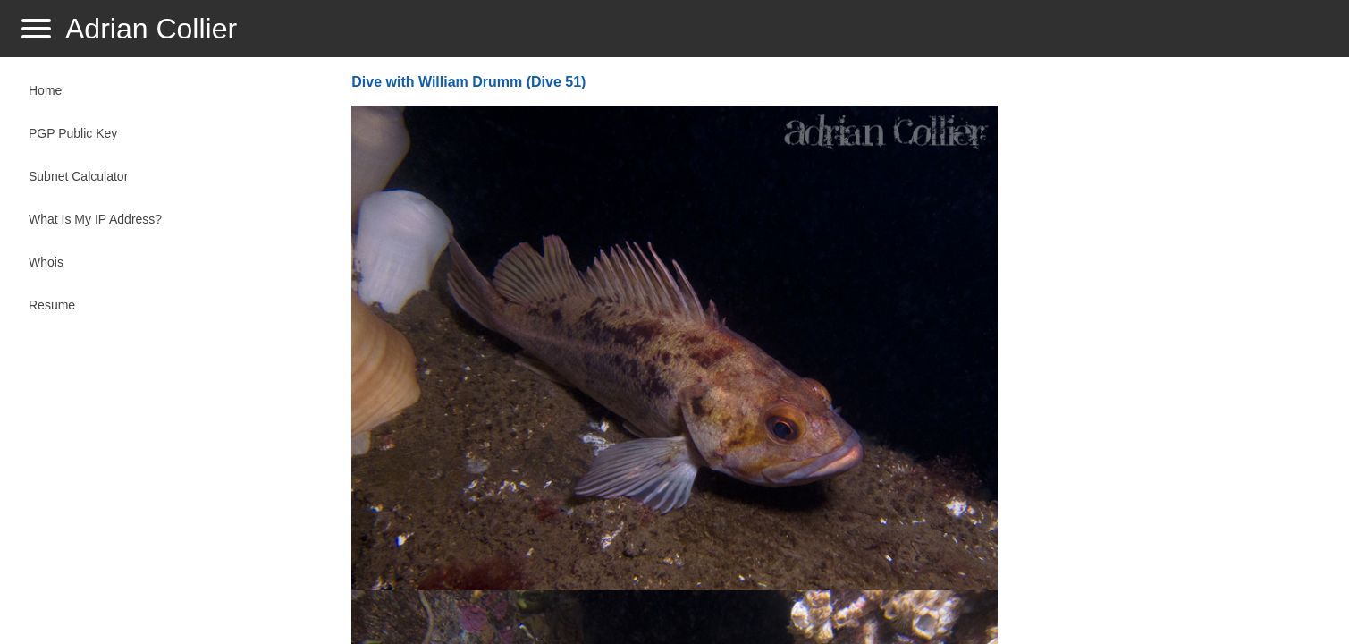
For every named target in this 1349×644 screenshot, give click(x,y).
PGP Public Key (73, 133)
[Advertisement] (1165, 354)
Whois (46, 262)
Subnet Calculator (78, 176)
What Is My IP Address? (95, 219)
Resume (52, 305)
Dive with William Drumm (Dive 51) (468, 81)
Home (45, 90)
